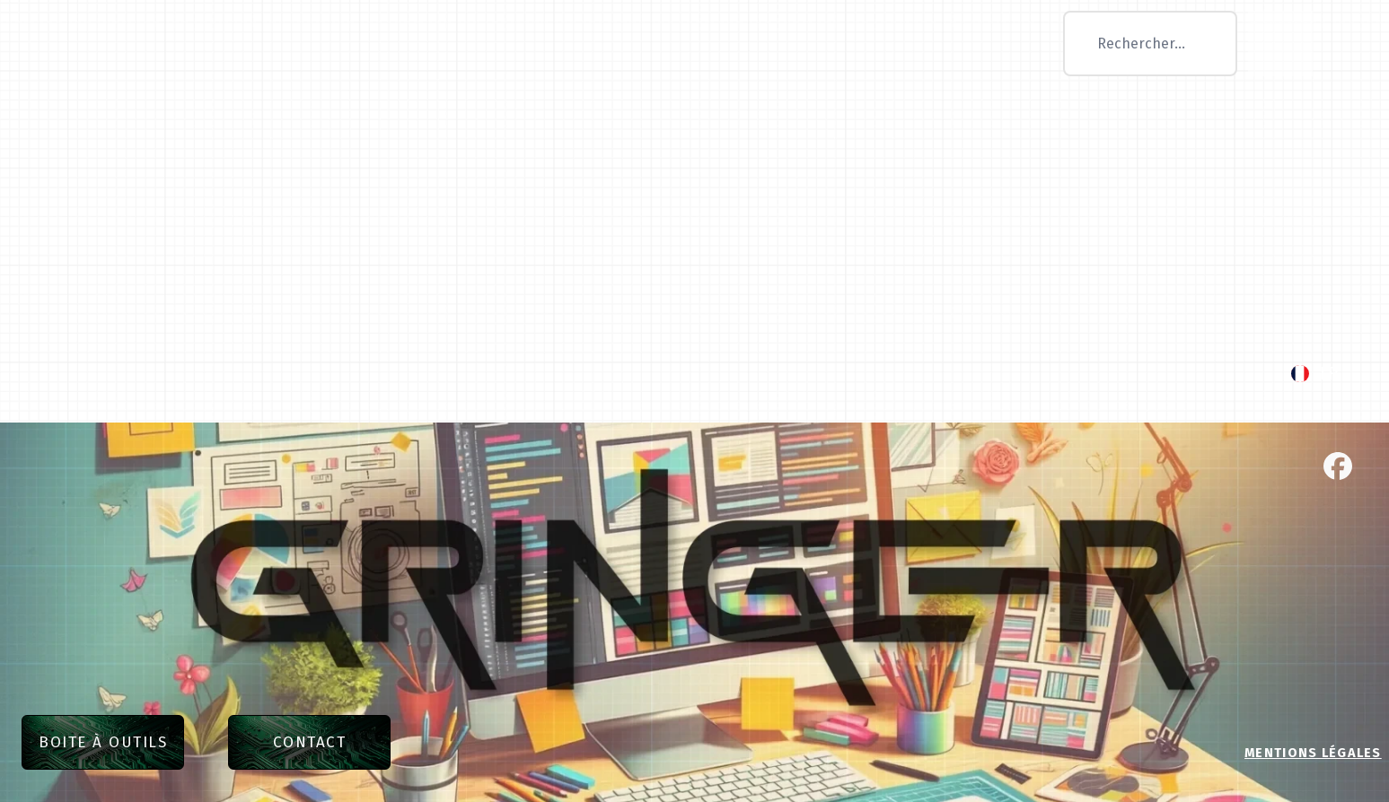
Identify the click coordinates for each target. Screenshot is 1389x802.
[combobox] (1150, 43)
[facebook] (1337, 465)
